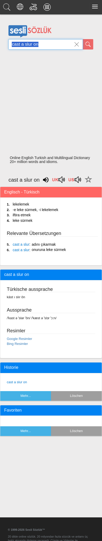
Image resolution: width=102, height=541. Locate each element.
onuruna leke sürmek (49, 250)
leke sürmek (22, 220)
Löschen (76, 396)
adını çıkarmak (44, 244)
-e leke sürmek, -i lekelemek (35, 210)
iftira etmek (21, 215)
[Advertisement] (49, 104)
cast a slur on (17, 382)
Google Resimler (19, 339)
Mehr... (25, 396)
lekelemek (21, 204)
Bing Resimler (17, 344)
